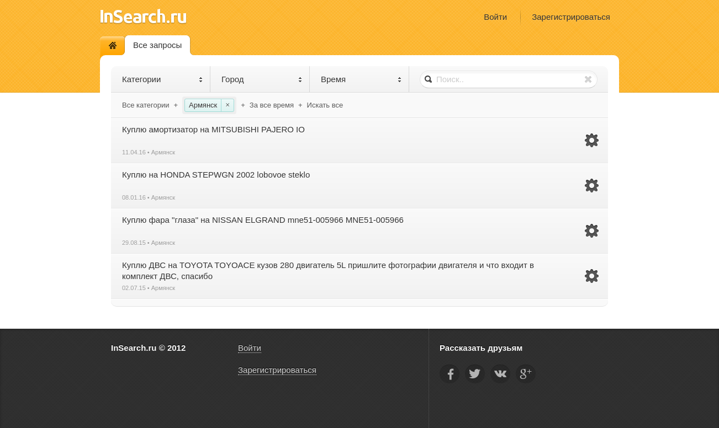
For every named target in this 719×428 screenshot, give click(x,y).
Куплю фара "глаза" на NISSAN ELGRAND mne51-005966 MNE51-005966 (263, 219)
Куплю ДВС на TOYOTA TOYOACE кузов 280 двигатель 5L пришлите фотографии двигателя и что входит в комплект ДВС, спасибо (328, 270)
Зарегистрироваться (571, 17)
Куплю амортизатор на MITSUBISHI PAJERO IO (213, 129)
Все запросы (157, 45)
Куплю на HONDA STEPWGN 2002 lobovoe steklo (216, 174)
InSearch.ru (143, 16)
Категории (162, 79)
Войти (495, 17)
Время (361, 79)
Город (262, 79)
